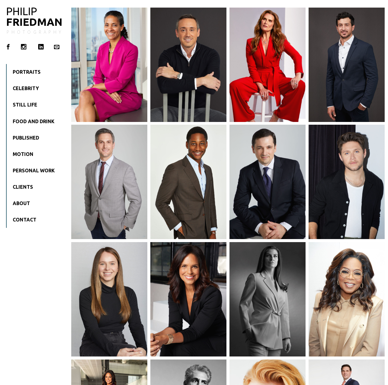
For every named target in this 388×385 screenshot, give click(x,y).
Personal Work (34, 170)
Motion (23, 154)
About (21, 203)
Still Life (25, 104)
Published (26, 137)
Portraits (27, 72)
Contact (24, 219)
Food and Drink (34, 121)
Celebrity (26, 88)
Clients (23, 187)
